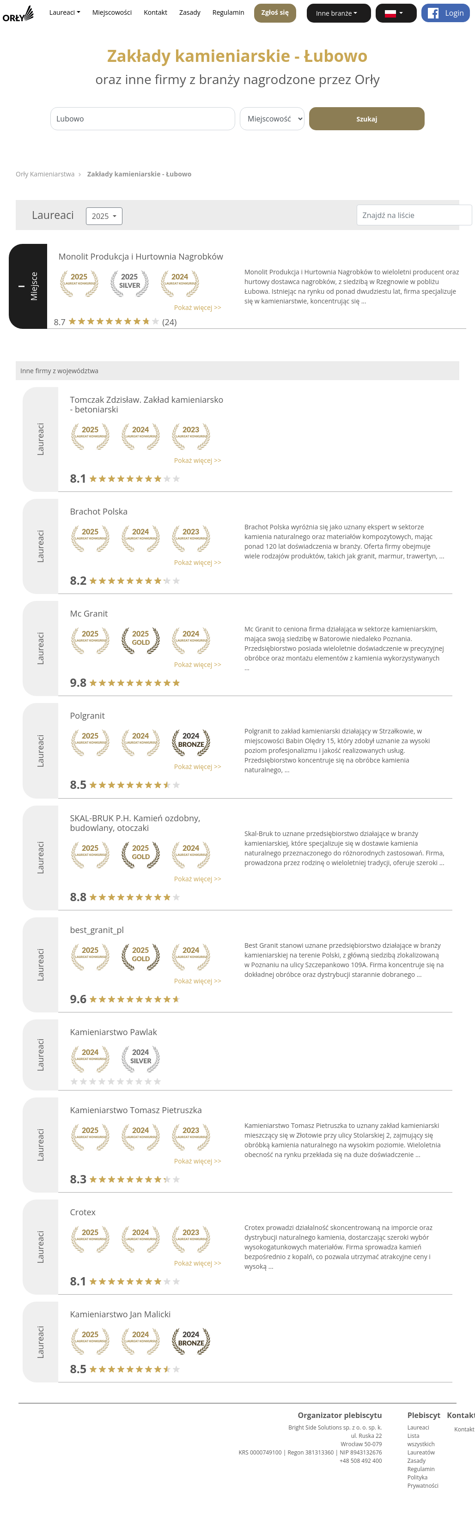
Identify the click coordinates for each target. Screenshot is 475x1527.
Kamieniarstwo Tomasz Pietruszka (136, 1109)
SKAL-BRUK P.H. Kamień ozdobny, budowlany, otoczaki (135, 823)
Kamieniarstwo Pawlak (113, 1031)
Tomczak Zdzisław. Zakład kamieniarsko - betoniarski (146, 404)
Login (445, 12)
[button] (396, 13)
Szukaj (366, 119)
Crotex (82, 1212)
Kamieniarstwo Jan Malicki (120, 1314)
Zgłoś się (275, 12)
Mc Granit (89, 613)
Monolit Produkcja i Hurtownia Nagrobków (141, 256)
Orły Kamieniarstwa (45, 174)
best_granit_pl (97, 929)
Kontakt (155, 12)
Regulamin (228, 12)
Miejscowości (112, 12)
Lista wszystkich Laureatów (421, 1444)
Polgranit (87, 715)
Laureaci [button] (62, 12)
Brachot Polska (99, 511)
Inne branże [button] (334, 13)
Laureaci (418, 1427)
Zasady (190, 12)
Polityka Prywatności (423, 1481)
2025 (101, 216)
